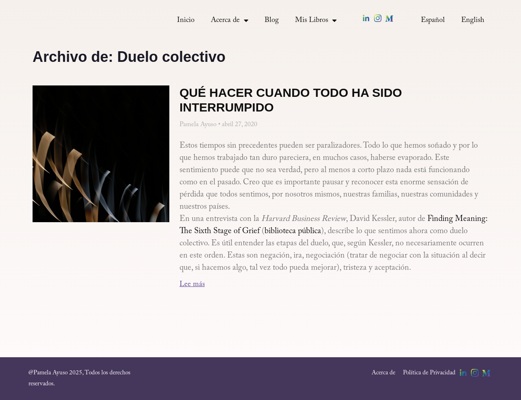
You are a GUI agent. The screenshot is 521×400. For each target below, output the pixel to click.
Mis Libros (316, 20)
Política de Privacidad (429, 373)
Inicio (186, 20)
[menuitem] (433, 20)
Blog (272, 20)
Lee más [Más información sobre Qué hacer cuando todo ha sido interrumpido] (192, 284)
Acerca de (229, 20)
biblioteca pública (293, 231)
